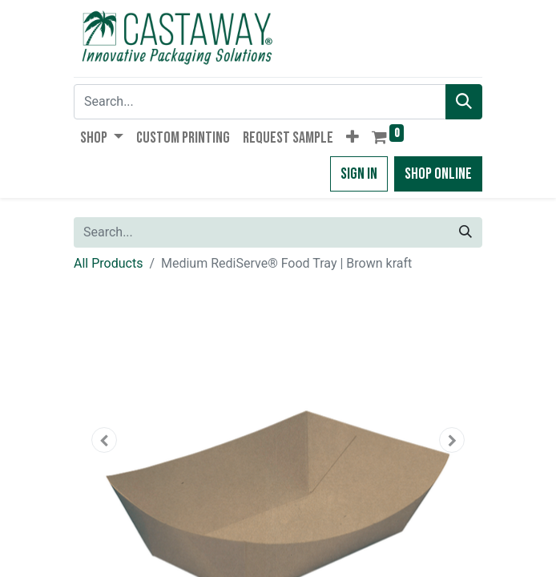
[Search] (463, 101)
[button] (352, 137)
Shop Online (438, 174)
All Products (108, 263)
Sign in (358, 174)
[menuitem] (183, 137)
